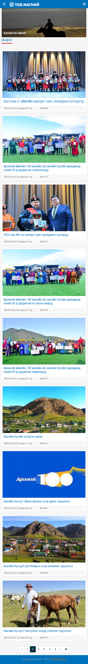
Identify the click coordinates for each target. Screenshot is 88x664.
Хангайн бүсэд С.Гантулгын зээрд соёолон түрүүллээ (37, 631)
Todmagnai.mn (58, 659)
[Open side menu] (4, 4)
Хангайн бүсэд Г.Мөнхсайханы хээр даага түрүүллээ (36, 501)
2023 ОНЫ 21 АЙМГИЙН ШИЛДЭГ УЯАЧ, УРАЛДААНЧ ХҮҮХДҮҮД (43, 101)
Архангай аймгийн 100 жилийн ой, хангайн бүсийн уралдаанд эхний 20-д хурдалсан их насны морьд (41, 301)
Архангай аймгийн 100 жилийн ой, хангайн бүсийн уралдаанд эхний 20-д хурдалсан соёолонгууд (41, 168)
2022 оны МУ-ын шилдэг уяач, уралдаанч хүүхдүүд (35, 234)
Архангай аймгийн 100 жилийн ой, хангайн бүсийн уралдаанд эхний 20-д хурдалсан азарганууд (41, 370)
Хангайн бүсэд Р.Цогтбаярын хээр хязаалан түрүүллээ (38, 566)
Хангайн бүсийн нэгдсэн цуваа (22, 436)
